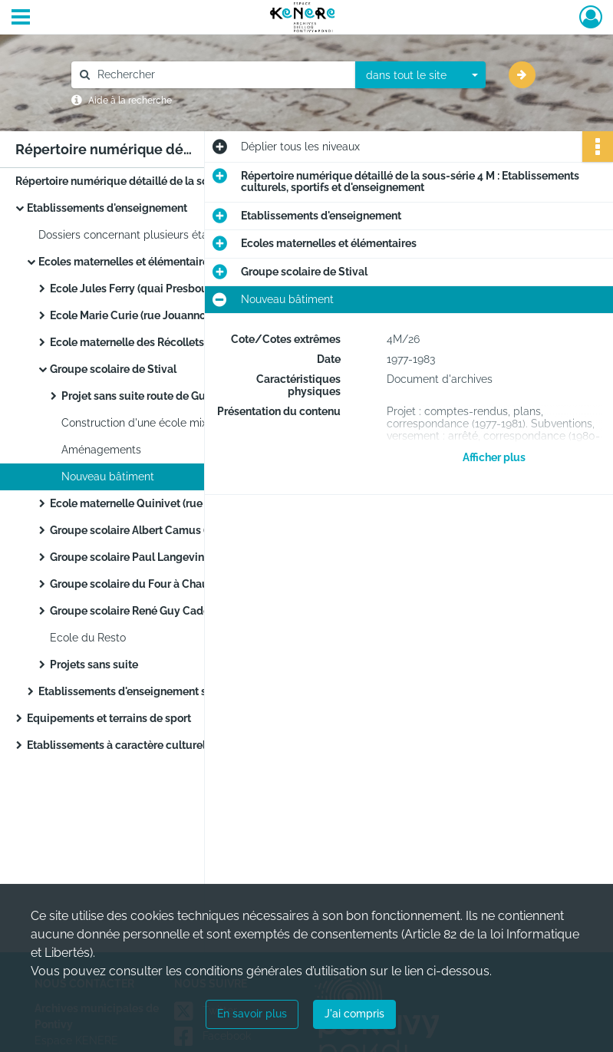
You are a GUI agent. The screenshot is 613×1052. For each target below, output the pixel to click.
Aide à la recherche (130, 100)
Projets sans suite (94, 664)
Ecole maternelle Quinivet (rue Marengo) (151, 503)
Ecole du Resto (88, 638)
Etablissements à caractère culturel (116, 745)
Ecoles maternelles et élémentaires (126, 262)
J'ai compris (354, 1013)
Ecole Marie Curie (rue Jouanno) (129, 315)
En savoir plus (252, 1013)
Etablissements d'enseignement (107, 208)
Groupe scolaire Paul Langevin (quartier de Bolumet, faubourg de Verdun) (203, 557)
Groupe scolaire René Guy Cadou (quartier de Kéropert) (188, 611)
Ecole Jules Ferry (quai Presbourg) (136, 288)
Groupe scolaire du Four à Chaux (132, 584)
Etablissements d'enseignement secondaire (147, 691)
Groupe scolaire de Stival (113, 369)
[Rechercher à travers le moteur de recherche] (220, 75)
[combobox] (420, 75)
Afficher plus (494, 457)
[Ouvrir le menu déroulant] (21, 18)
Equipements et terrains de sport (109, 718)
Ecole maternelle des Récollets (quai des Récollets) (177, 342)
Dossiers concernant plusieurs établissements (153, 235)
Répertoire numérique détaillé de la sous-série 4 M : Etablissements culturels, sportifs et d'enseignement (168, 181)
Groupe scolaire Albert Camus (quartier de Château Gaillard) (201, 530)
